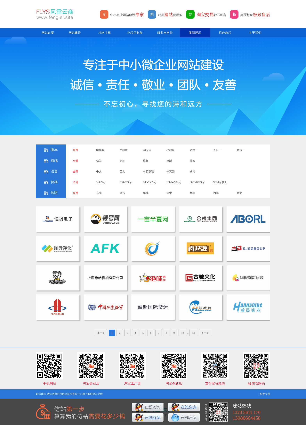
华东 (122, 193)
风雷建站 (41, 393)
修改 (192, 160)
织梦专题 (265, 393)
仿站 (99, 160)
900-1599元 (149, 182)
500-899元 (126, 182)
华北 (146, 193)
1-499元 (100, 182)
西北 (239, 193)
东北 (99, 193)
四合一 (194, 150)
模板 (146, 160)
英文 (122, 171)
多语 (192, 171)
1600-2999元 (173, 182)
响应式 (147, 150)
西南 (216, 193)
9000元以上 (220, 182)
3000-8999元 (197, 182)
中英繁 (170, 171)
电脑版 (100, 150)
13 (193, 332)
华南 (192, 193)
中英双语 (148, 171)
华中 (169, 193)
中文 (99, 171)
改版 (169, 160)
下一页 (205, 332)
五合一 (217, 150)
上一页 (101, 332)
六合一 (241, 150)
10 (182, 332)
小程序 (170, 150)
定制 (122, 160)
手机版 (124, 150)
